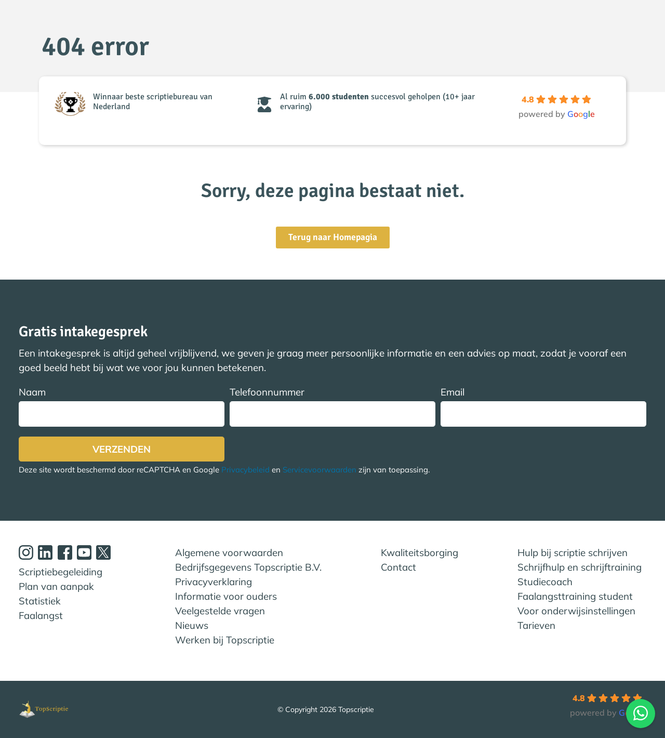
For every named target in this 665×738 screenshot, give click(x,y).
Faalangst (41, 615)
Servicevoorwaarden (319, 470)
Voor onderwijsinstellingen (576, 610)
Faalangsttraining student (575, 596)
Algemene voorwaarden (229, 552)
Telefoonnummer (332, 406)
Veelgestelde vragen (220, 610)
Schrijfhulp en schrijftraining (579, 567)
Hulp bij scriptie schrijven (572, 552)
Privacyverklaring (213, 581)
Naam (121, 406)
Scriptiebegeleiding (60, 571)
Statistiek (40, 601)
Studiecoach (545, 581)
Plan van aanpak (56, 586)
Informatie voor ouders (226, 596)
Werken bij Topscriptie (224, 640)
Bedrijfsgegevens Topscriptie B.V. (248, 567)
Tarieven (536, 625)
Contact (398, 567)
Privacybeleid (245, 470)
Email (543, 406)
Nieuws (191, 625)
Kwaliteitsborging (419, 552)
